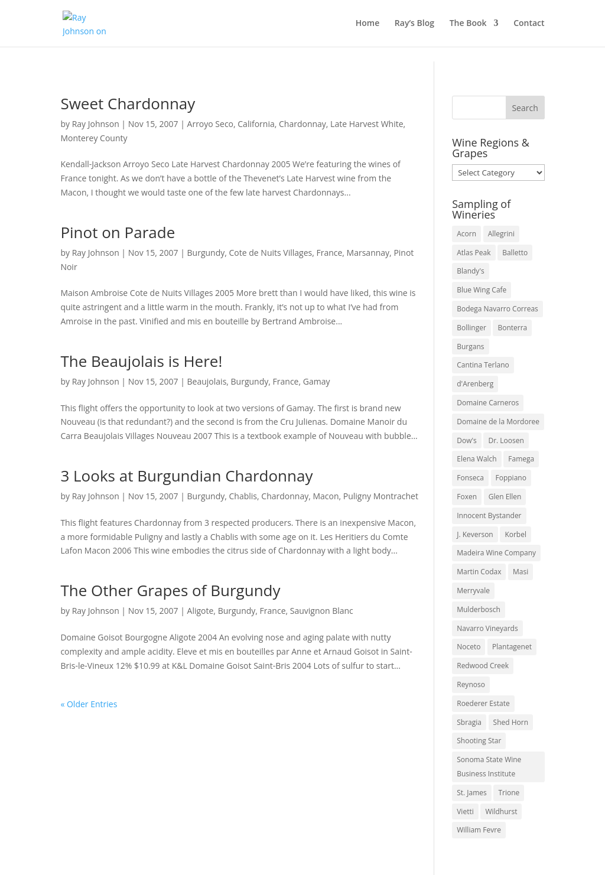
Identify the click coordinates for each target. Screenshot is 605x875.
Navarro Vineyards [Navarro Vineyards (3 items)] (487, 628)
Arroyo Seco (210, 123)
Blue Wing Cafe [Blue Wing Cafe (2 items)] (481, 290)
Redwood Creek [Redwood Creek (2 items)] (483, 666)
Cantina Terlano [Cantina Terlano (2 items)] (483, 365)
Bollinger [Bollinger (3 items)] (471, 328)
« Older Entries (88, 704)
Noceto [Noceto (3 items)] (468, 647)
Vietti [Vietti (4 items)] (465, 811)
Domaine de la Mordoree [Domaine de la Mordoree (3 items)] (498, 422)
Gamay (316, 381)
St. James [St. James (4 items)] (472, 793)
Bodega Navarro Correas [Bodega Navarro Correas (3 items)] (497, 309)
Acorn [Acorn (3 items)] (466, 234)
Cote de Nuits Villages (271, 252)
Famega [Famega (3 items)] (521, 459)
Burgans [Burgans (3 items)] (470, 346)
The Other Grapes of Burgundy (170, 590)
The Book (468, 24)
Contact (528, 24)
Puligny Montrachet (380, 496)
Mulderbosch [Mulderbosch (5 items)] (478, 609)
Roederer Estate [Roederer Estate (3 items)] (483, 703)
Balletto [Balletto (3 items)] (515, 253)
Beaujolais (207, 381)
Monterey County (93, 138)
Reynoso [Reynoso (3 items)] (471, 684)
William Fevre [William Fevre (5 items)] (479, 830)
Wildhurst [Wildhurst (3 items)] (501, 811)
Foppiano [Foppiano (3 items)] (511, 478)
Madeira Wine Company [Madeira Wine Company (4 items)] (496, 553)
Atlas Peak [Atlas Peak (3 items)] (473, 253)
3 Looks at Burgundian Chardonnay (186, 475)
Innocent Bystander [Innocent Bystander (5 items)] (489, 515)
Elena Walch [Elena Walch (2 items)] (476, 459)
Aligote (200, 610)
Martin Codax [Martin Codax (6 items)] (479, 572)
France (329, 252)
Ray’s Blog (414, 24)
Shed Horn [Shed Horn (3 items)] (510, 722)
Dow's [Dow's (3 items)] (467, 440)
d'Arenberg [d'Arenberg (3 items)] (475, 384)
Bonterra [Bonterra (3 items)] (512, 328)
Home (368, 24)
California (256, 123)
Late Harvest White (366, 123)
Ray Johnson (95, 123)
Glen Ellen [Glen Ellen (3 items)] (505, 497)
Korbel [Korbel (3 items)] (515, 534)
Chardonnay (302, 123)
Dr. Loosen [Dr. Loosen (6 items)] (505, 440)
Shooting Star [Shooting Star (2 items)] (479, 741)
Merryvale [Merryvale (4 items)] (473, 590)
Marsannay (368, 252)
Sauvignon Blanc (321, 610)
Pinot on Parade (117, 232)
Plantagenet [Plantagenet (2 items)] (512, 647)
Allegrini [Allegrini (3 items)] (501, 234)
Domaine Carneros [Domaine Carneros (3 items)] (488, 403)
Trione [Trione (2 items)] (508, 793)
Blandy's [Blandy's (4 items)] (470, 271)
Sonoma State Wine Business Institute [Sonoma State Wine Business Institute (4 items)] (489, 766)
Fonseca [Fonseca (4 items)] (470, 478)
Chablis (243, 496)
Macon (326, 496)
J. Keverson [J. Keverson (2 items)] (475, 534)
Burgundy (206, 252)
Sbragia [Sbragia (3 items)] (469, 722)
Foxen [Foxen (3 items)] (467, 497)
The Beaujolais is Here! (141, 361)
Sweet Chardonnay (127, 103)
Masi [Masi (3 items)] (520, 572)
